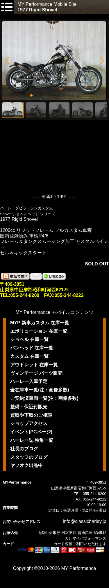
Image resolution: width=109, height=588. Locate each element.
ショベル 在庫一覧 (29, 339)
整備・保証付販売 (28, 406)
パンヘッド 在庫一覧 (31, 347)
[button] (7, 61)
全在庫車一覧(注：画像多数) (39, 389)
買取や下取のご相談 (31, 415)
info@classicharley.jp (84, 521)
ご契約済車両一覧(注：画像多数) (44, 398)
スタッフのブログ (28, 457)
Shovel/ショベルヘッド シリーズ (27, 214)
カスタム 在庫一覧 (29, 356)
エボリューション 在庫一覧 (38, 331)
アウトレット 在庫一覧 (34, 364)
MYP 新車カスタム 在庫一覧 (39, 322)
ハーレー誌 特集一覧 (31, 440)
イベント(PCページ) (31, 431)
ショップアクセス (28, 423)
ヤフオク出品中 (26, 465)
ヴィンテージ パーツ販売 (36, 373)
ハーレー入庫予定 (28, 381)
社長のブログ (24, 448)
